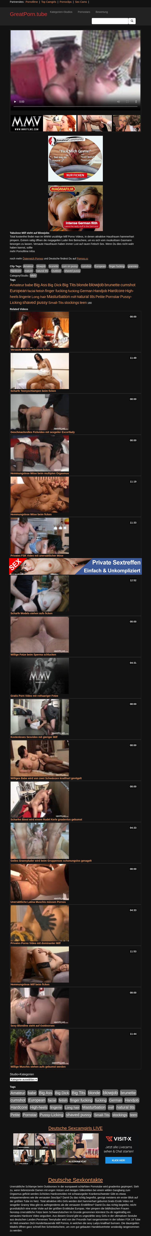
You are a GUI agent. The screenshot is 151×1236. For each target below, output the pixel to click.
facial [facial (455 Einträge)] (31, 291)
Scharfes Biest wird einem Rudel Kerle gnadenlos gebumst (46, 819)
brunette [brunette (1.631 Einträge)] (112, 284)
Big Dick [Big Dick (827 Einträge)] (55, 285)
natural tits (42, 270)
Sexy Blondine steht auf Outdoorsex (33, 1025)
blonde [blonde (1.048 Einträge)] (82, 285)
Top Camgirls (48, 1)
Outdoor (56, 270)
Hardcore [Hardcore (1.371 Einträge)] (116, 290)
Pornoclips (65, 1)
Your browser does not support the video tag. (75, 70)
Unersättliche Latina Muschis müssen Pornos (38, 901)
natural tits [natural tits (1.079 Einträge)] (86, 296)
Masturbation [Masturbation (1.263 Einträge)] (58, 296)
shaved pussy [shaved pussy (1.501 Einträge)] (35, 302)
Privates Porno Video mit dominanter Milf (36, 943)
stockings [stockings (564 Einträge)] (71, 303)
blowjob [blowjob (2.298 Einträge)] (96, 284)
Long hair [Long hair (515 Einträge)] (39, 297)
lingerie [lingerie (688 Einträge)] (25, 297)
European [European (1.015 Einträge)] (18, 291)
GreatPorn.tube (28, 14)
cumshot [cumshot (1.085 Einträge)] (128, 285)
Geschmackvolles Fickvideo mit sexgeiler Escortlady (43, 432)
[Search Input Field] (110, 21)
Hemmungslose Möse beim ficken (31, 514)
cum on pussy (70, 266)
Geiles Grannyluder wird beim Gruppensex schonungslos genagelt (51, 860)
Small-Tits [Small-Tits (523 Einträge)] (56, 303)
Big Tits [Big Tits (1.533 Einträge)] (69, 284)
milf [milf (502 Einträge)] (73, 297)
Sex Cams (81, 1)
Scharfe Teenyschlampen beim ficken (33, 390)
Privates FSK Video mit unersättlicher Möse (37, 555)
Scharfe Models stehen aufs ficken (32, 613)
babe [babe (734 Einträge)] (29, 285)
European (100, 266)
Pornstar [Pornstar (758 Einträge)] (113, 297)
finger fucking (116, 266)
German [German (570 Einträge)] (86, 291)
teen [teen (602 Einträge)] (83, 303)
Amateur (28, 266)
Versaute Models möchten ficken (30, 349)
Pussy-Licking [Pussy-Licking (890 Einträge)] (51, 1115)
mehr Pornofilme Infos (22, 251)
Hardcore (16, 270)
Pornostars (84, 11)
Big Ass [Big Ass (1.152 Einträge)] (40, 285)
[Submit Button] (132, 21)
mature (29, 270)
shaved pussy (72, 270)
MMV (33, 275)
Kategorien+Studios (61, 11)
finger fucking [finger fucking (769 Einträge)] (56, 291)
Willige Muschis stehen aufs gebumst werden (38, 1066)
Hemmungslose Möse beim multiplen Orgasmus (40, 473)
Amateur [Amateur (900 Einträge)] (17, 285)
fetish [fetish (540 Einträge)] (40, 291)
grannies (133, 266)
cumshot (86, 266)
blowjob (41, 266)
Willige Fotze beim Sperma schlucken (33, 654)
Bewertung (102, 11)
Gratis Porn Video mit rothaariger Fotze (34, 695)
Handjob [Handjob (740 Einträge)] (100, 291)
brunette (53, 266)
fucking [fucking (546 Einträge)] (73, 291)
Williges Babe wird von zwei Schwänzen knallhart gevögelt (46, 778)
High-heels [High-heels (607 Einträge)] (38, 1107)
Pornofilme (32, 1)
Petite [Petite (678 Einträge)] (100, 297)
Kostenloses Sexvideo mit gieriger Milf (34, 737)
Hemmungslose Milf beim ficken (30, 984)
